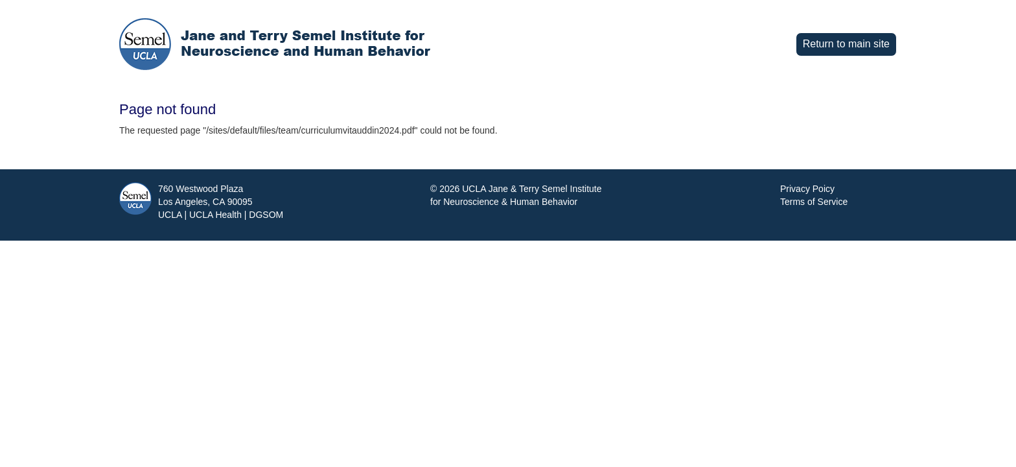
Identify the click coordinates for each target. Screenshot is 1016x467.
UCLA (170, 215)
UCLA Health (215, 215)
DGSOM (266, 215)
